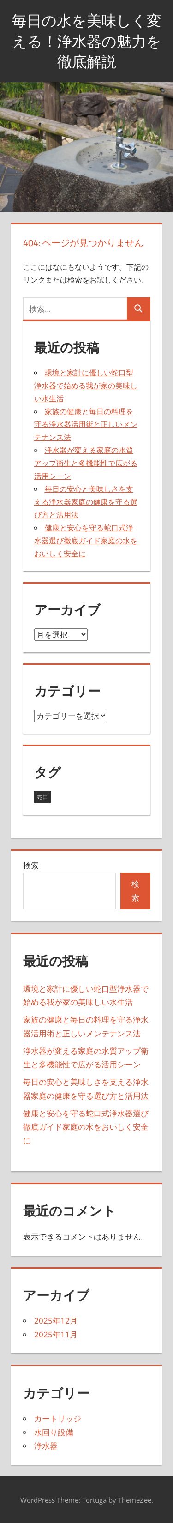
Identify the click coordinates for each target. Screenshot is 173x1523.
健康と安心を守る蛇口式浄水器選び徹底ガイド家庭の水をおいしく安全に (85, 541)
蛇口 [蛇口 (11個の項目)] (42, 797)
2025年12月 (56, 1320)
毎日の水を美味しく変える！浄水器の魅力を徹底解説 (86, 41)
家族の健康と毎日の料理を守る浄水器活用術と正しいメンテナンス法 (85, 424)
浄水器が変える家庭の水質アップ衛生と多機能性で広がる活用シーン (85, 463)
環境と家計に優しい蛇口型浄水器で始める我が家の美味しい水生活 (85, 385)
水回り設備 (53, 1432)
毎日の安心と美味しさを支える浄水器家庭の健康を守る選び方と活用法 (85, 502)
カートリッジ (57, 1418)
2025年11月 (56, 1334)
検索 (31, 865)
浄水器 (46, 1445)
